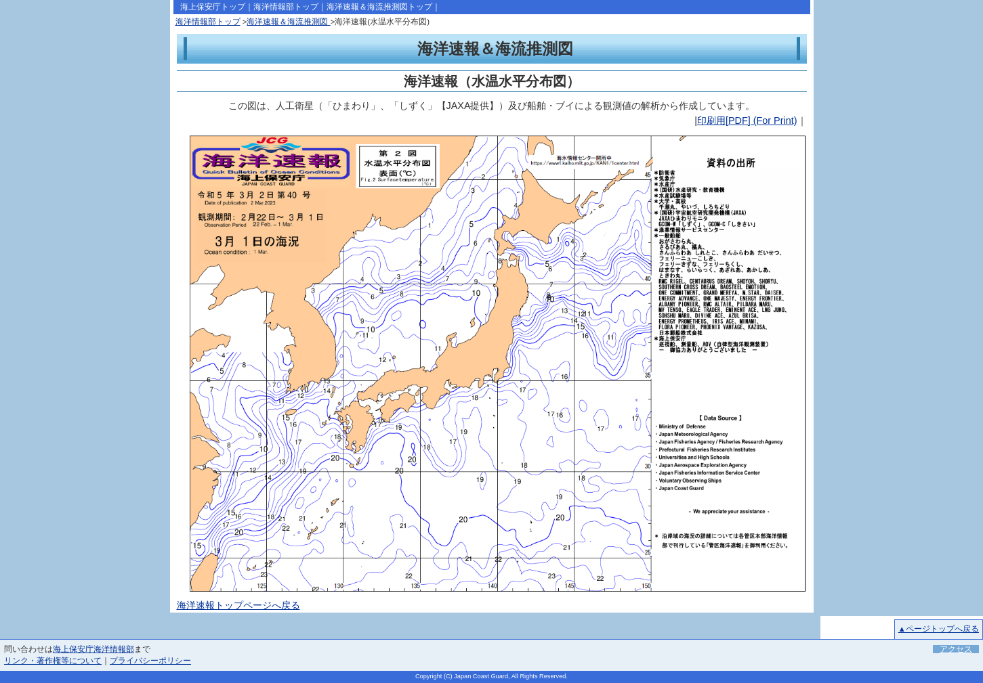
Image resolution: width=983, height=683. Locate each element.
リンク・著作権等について (53, 661)
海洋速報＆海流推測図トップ (379, 7)
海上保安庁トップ (212, 7)
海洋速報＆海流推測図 (288, 22)
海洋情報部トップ (285, 7)
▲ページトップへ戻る (938, 629)
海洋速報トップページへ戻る (238, 605)
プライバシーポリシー (150, 661)
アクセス (956, 649)
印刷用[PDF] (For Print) (747, 120)
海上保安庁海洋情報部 (93, 649)
